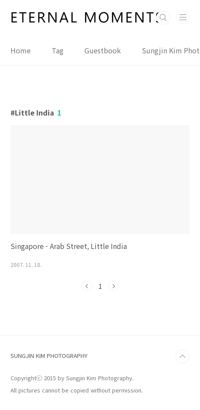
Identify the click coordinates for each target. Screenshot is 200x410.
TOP (182, 357)
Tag (57, 50)
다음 (113, 286)
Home (21, 50)
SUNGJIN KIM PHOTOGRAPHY (49, 355)
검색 (163, 17)
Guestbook (102, 50)
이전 (87, 286)
